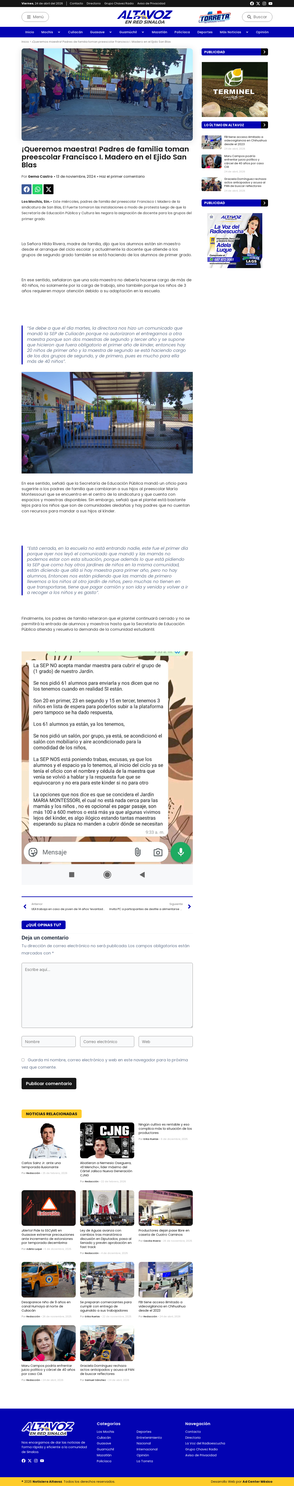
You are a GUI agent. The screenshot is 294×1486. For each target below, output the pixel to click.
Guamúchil (131, 32)
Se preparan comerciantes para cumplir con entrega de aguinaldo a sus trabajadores (106, 1306)
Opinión (262, 32)
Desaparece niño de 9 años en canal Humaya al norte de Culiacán (46, 1306)
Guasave (101, 32)
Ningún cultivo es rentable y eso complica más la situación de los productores (165, 1128)
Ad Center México (257, 1481)
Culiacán (75, 32)
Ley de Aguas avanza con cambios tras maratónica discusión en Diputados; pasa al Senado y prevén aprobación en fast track (106, 1238)
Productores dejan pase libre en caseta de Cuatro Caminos (164, 1232)
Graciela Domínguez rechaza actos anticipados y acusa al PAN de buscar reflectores (107, 1370)
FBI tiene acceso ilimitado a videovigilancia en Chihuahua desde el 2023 (162, 1306)
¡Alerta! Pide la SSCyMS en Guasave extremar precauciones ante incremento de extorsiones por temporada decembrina (48, 1236)
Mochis (51, 32)
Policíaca (182, 32)
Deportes (205, 32)
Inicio (29, 32)
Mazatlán (159, 32)
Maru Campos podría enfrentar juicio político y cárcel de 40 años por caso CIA (48, 1370)
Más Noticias (234, 32)
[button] (26, 189)
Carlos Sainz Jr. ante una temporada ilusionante (41, 1165)
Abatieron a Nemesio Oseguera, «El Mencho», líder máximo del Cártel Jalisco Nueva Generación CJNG (106, 1169)
